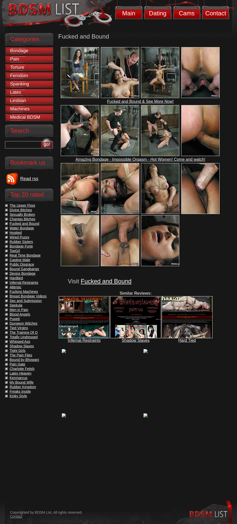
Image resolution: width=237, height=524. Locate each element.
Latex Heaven (20, 373)
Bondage (19, 50)
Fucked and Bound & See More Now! (140, 101)
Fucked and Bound (106, 281)
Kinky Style (18, 396)
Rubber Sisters (21, 242)
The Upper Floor (22, 205)
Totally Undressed (24, 337)
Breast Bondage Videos (28, 296)
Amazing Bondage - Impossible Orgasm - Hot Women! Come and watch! (140, 159)
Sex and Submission (26, 301)
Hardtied (16, 278)
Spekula (16, 305)
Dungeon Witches (24, 323)
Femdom (19, 75)
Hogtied (16, 233)
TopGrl (15, 251)
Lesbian (18, 100)
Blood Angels (20, 314)
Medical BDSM (25, 117)
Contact (215, 13)
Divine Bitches (21, 210)
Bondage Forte (21, 246)
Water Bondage (22, 228)
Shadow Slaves (136, 340)
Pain (14, 58)
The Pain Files (21, 355)
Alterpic (15, 287)
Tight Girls (17, 351)
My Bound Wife (22, 382)
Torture (17, 67)
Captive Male (20, 260)
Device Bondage (23, 273)
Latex (15, 92)
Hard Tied (187, 340)
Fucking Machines (24, 292)
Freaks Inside (20, 391)
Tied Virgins (19, 328)
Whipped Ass (20, 342)
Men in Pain (19, 310)
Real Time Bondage (25, 255)
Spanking (19, 83)
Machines (19, 108)
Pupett (15, 319)
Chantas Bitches (22, 219)
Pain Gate (17, 364)
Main (128, 13)
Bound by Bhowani (24, 360)
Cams (187, 13)
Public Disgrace (22, 264)
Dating (157, 13)
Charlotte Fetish (22, 369)
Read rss (29, 178)
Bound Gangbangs (24, 269)
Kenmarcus (18, 378)
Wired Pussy (19, 237)
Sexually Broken (22, 214)
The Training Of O (24, 332)
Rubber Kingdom (23, 387)
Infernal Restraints (84, 340)
